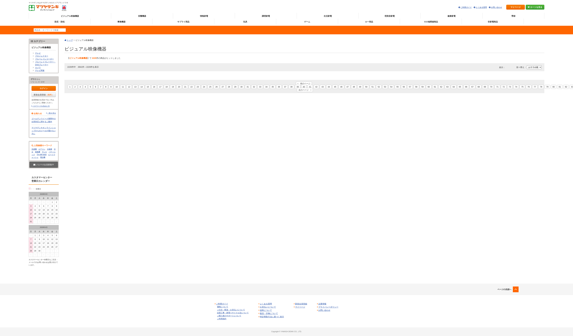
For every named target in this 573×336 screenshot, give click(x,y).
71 (497, 87)
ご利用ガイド (466, 7)
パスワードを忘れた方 (41, 106)
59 (422, 87)
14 (141, 87)
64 (454, 87)
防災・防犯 (60, 22)
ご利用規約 (221, 319)
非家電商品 (493, 22)
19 (173, 87)
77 (535, 87)
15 (148, 87)
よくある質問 (481, 7)
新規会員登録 (44, 95)
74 (516, 87)
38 (291, 87)
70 (491, 87)
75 (522, 87)
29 (235, 87)
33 (260, 87)
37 (285, 87)
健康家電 (452, 16)
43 (322, 87)
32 (254, 87)
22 (191, 87)
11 (123, 87)
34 (266, 87)
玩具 (245, 22)
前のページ (304, 83)
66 (466, 87)
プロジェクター (41, 56)
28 (229, 87)
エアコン (41, 149)
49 (360, 87)
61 (435, 87)
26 (216, 87)
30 (241, 87)
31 (248, 87)
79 (547, 87)
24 (204, 87)
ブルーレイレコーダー (44, 59)
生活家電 (328, 16)
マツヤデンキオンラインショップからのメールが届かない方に (44, 131)
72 (504, 87)
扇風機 (37, 152)
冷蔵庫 (49, 149)
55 (397, 87)
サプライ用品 (183, 22)
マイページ (516, 7)
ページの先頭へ (504, 289)
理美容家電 (390, 16)
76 (528, 87)
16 (154, 87)
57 (410, 87)
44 (329, 87)
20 (179, 87)
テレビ (38, 53)
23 (198, 87)
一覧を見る (51, 113)
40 (304, 87)
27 (223, 87)
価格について (222, 307)
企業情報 (322, 304)
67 (472, 87)
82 (566, 87)
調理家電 (266, 16)
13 (135, 87)
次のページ (305, 90)
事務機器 (121, 22)
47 (348, 87)
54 (391, 87)
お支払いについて (268, 307)
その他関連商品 (431, 22)
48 (354, 87)
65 (460, 87)
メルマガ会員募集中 (43, 164)
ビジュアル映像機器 (70, 16)
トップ (70, 40)
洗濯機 (34, 149)
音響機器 (142, 16)
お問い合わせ (496, 7)
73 (510, 87)
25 (210, 87)
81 (560, 87)
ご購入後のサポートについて (229, 316)
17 (160, 87)
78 (541, 87)
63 (447, 87)
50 (366, 87)
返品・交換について (269, 313)
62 (441, 87)
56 (404, 87)
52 (379, 87)
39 (298, 87)
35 (273, 87)
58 (416, 87)
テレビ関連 (39, 71)
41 (310, 87)
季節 (513, 16)
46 (341, 87)
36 (279, 87)
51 (372, 87)
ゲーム (307, 22)
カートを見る (535, 7)
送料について (266, 310)
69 (485, 87)
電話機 (42, 157)
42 (316, 87)
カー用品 (369, 22)
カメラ (38, 68)
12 (129, 87)
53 (385, 87)
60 (429, 87)
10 (116, 87)
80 (554, 87)
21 (185, 87)
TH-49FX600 (42, 155)
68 (479, 87)
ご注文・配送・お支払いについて (231, 310)
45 (335, 87)
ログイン (44, 88)
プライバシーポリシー (328, 307)
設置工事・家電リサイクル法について (233, 313)
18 (166, 87)
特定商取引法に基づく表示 (272, 317)
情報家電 (204, 16)
